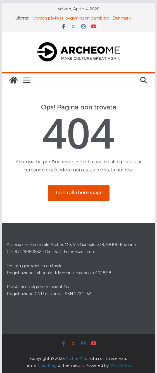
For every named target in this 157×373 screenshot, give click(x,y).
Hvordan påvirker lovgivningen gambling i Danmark (80, 18)
